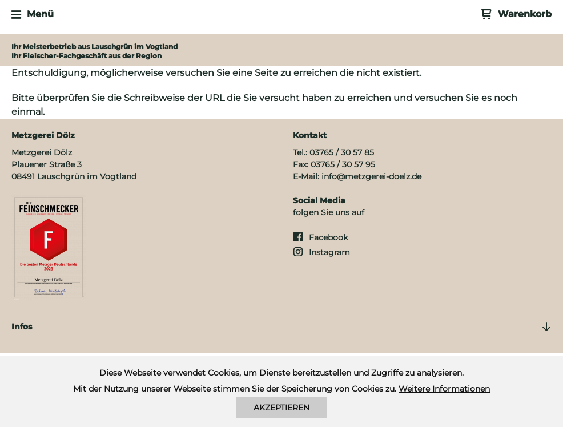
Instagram (329, 252)
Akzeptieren (281, 407)
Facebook (328, 237)
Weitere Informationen (444, 389)
